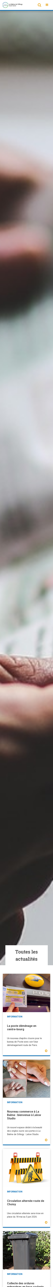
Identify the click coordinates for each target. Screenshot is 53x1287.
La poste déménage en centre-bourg (21, 1027)
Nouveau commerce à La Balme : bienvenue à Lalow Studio (24, 1115)
